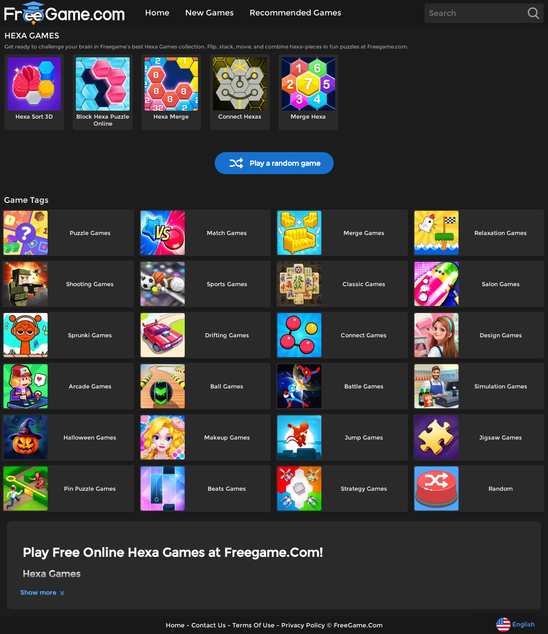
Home (157, 13)
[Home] (69, 13)
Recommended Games (295, 13)
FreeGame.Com (358, 625)
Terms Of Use (253, 625)
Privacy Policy (303, 625)
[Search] (484, 13)
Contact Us (208, 625)
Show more (43, 593)
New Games (209, 13)
